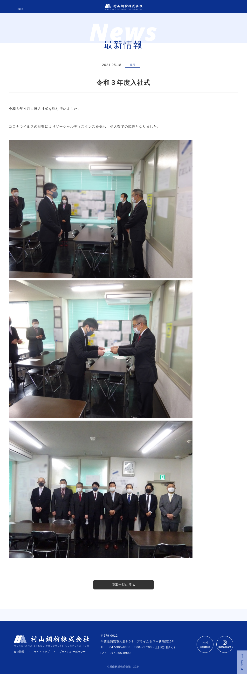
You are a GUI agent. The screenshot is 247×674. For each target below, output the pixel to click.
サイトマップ (42, 651)
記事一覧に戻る (123, 585)
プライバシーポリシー (72, 651)
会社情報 (19, 651)
